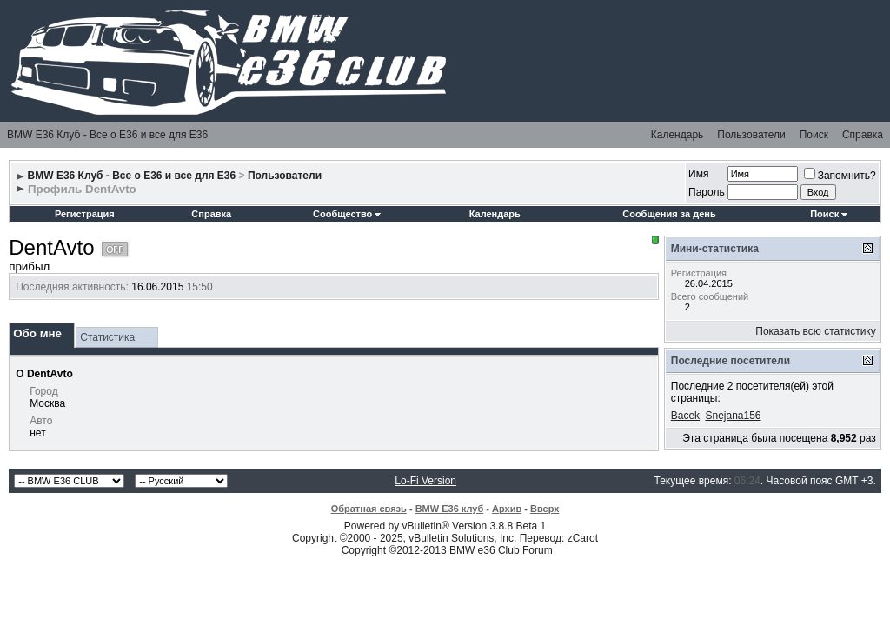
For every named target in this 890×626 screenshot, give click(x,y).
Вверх (544, 508)
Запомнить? (840, 176)
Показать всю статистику (815, 331)
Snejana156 (732, 416)
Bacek (685, 416)
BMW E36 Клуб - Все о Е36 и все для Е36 (107, 135)
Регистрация (85, 214)
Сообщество (347, 214)
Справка (862, 135)
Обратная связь (369, 508)
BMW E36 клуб (449, 508)
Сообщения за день (668, 214)
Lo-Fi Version (425, 481)
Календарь (677, 135)
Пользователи (751, 135)
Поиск (814, 135)
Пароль (706, 192)
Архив (506, 508)
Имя (698, 174)
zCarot (583, 538)
